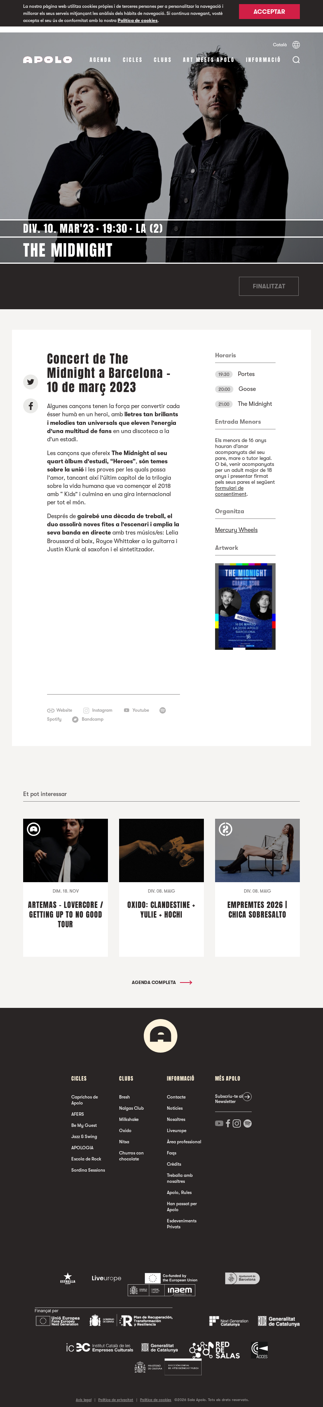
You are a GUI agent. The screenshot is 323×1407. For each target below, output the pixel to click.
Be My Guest (84, 1119)
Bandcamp (92, 713)
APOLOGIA (82, 1141)
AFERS (77, 1108)
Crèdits (174, 1158)
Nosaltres (176, 1113)
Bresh (124, 1091)
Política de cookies (138, 20)
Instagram (102, 704)
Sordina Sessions (88, 1164)
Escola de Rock (86, 1153)
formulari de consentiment (230, 485)
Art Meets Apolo (209, 54)
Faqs (171, 1147)
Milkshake (129, 1113)
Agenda (101, 54)
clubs (163, 54)
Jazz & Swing (84, 1130)
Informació (263, 54)
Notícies (175, 1102)
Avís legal (83, 1394)
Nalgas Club (131, 1102)
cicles (133, 54)
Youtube (141, 704)
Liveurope (176, 1124)
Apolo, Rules (179, 1186)
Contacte (176, 1091)
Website (64, 704)
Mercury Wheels (236, 524)
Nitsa (124, 1135)
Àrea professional (184, 1135)
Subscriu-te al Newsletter (229, 1093)
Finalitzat (269, 280)
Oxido (125, 1124)
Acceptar (269, 13)
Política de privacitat (115, 1394)
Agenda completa (161, 976)
